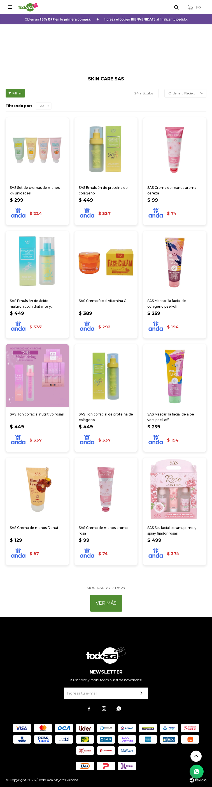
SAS (42, 106)
